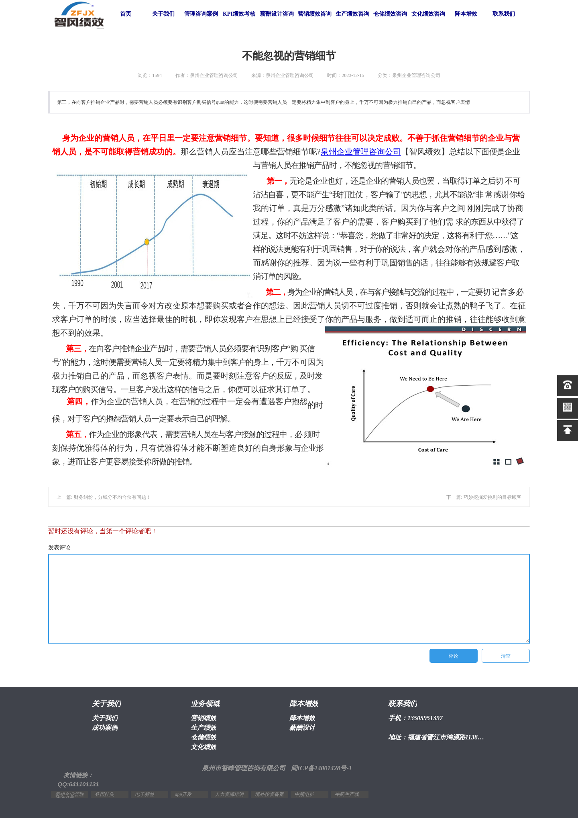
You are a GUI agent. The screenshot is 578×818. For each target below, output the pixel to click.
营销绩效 (203, 718)
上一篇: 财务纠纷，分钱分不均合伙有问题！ (104, 497)
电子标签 (144, 794)
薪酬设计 (302, 727)
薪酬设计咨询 (277, 14)
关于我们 (163, 14)
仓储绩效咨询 (390, 14)
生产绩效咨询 (352, 14)
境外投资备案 (269, 794)
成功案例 (105, 727)
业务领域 (205, 704)
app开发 (183, 794)
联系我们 (504, 14)
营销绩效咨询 (315, 14)
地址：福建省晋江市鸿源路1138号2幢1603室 (437, 737)
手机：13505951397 (415, 718)
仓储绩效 (203, 737)
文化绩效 (203, 746)
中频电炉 (304, 794)
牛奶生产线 (347, 794)
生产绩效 (203, 727)
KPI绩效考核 (239, 14)
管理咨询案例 (201, 14)
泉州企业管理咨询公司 (361, 151)
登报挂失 (104, 794)
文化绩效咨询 (428, 14)
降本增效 (466, 14)
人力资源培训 (229, 794)
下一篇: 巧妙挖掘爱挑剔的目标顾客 (483, 497)
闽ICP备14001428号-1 (321, 768)
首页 (125, 14)
